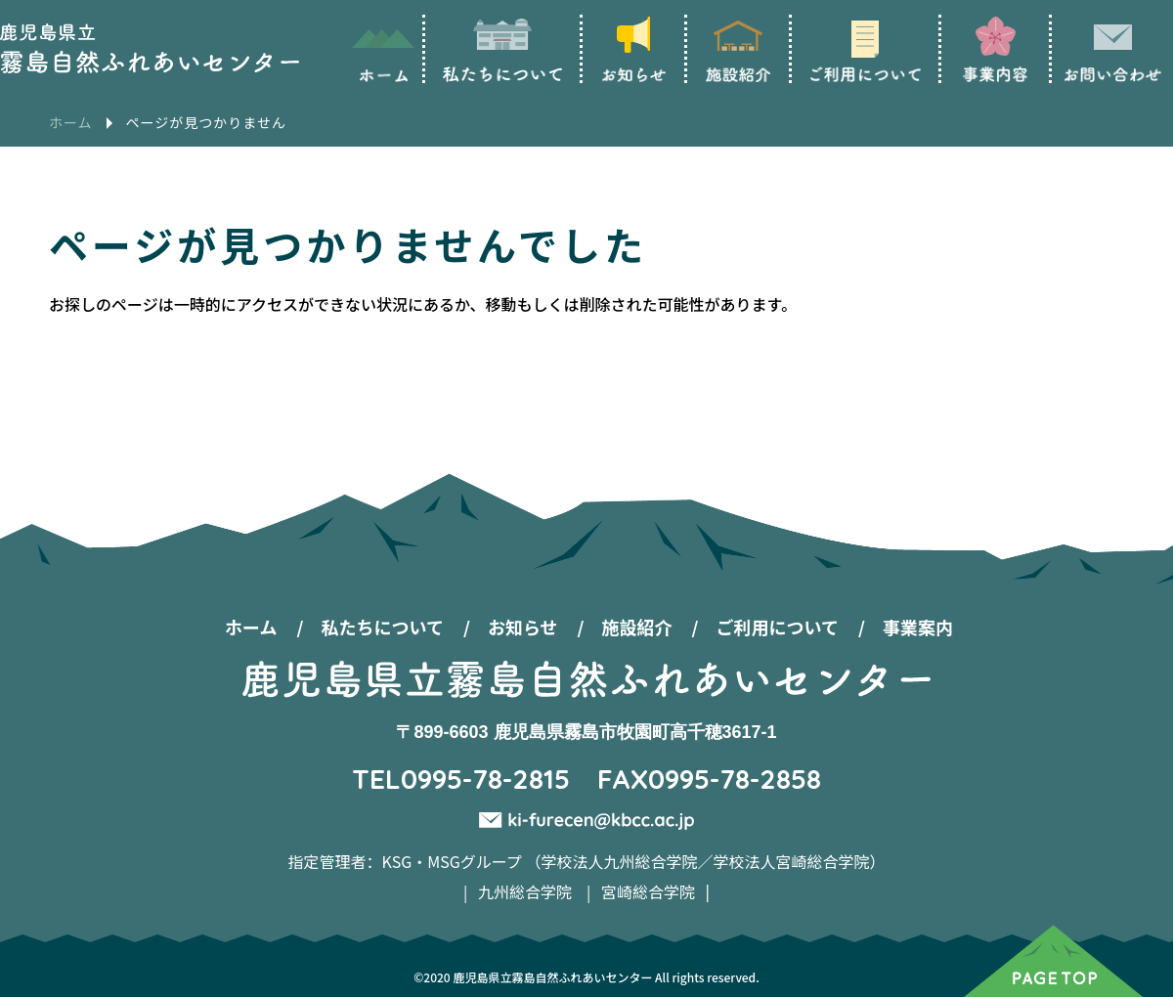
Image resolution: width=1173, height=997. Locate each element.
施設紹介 (637, 626)
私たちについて (382, 626)
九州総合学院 (525, 891)
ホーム (251, 626)
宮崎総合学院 (648, 891)
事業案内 (918, 626)
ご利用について (778, 626)
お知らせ (523, 626)
